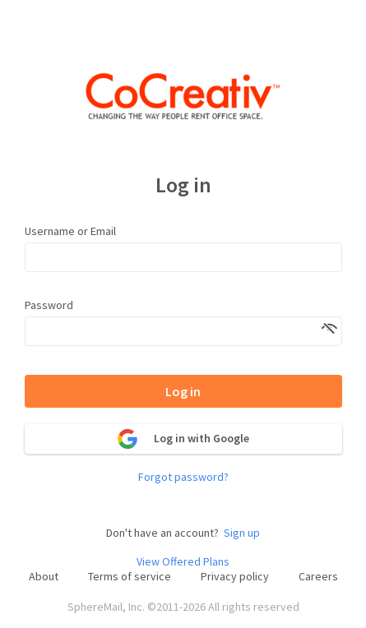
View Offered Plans (183, 562)
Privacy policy (235, 577)
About (43, 577)
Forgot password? (183, 477)
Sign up (242, 533)
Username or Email (70, 231)
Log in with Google (183, 439)
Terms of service (129, 577)
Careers (318, 577)
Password (49, 305)
